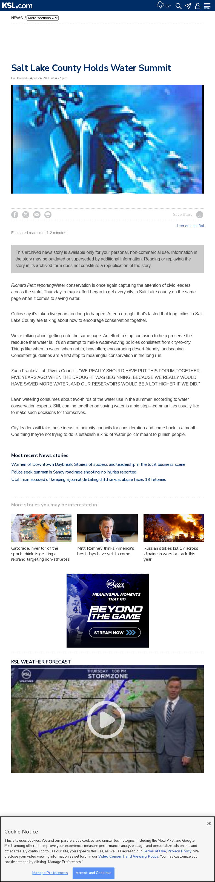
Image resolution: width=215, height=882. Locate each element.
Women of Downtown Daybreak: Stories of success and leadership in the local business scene (98, 464)
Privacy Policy (179, 851)
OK (209, 824)
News (17, 18)
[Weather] (163, 5)
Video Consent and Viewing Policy (128, 856)
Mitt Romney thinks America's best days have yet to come (105, 551)
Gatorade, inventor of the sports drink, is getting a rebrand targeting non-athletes (40, 553)
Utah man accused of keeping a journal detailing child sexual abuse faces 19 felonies (88, 480)
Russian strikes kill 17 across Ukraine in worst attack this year (171, 553)
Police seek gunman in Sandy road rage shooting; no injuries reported (73, 472)
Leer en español (190, 226)
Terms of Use (154, 851)
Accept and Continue (93, 872)
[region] (107, 849)
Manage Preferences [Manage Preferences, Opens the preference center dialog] (50, 872)
